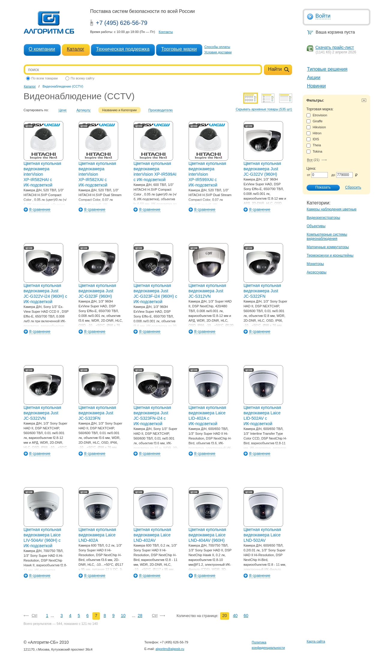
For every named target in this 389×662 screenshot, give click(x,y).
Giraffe (315, 121)
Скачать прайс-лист (335, 47)
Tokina (314, 152)
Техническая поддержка (122, 49)
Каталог (75, 49)
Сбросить (353, 187)
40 (235, 615)
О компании (42, 49)
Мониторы (315, 264)
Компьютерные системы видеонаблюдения (327, 236)
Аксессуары (317, 272)
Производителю (160, 110)
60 (246, 615)
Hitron (314, 133)
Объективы (316, 226)
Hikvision (316, 127)
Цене (62, 110)
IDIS (313, 139)
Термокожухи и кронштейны (330, 255)
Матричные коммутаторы (328, 247)
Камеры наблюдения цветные (332, 209)
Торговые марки (179, 49)
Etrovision (317, 115)
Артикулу (83, 110)
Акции (314, 77)
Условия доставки (218, 52)
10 (123, 615)
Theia (314, 145)
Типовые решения (327, 69)
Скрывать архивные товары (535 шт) (264, 109)
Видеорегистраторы (323, 218)
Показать (320, 188)
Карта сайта (316, 641)
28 (140, 615)
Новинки (316, 85)
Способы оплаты (217, 47)
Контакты (166, 32)
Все (310, 160)
